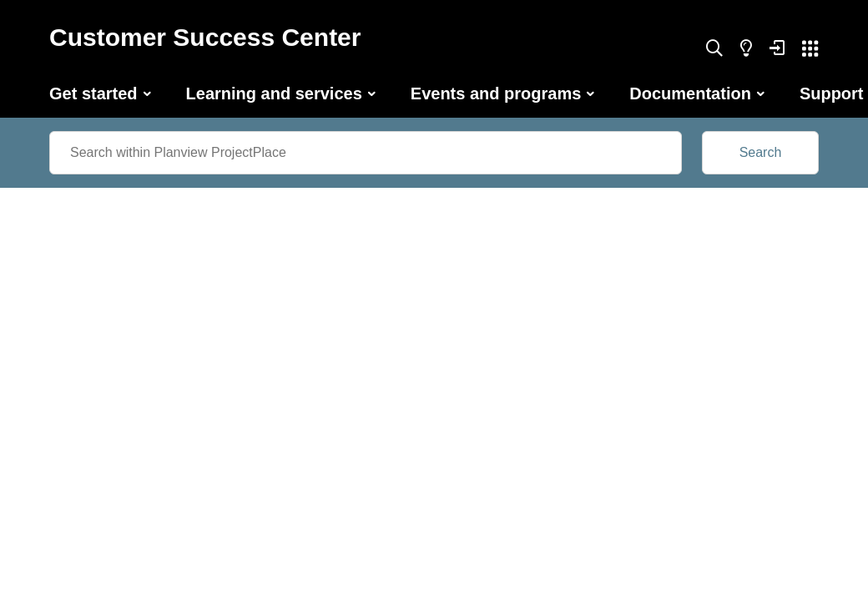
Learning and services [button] (274, 93)
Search (760, 152)
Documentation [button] (690, 93)
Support (832, 93)
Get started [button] (93, 93)
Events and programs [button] (496, 93)
